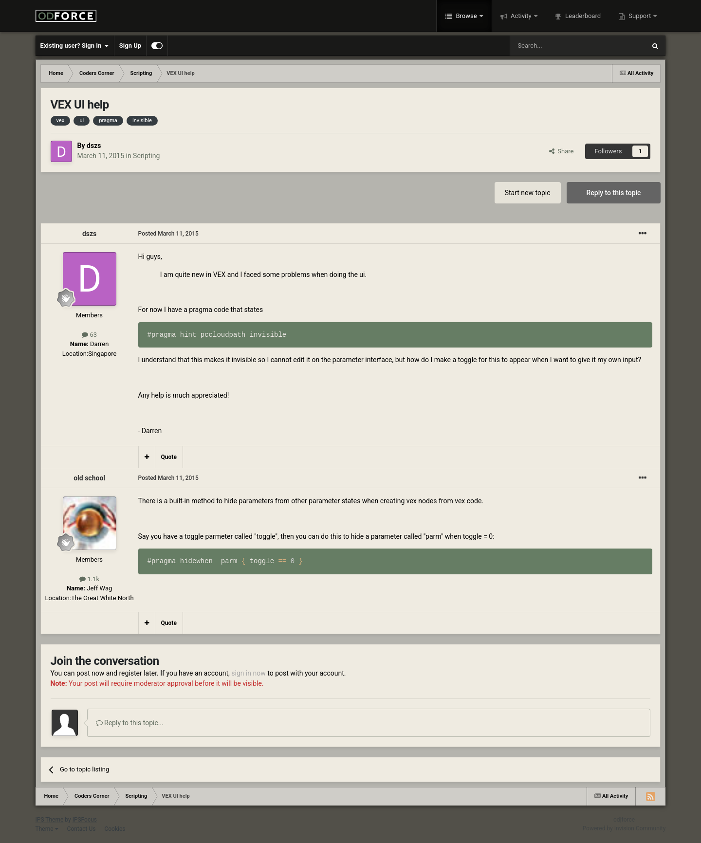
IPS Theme (50, 819)
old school (89, 478)
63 (89, 334)
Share (561, 151)
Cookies (114, 828)
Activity (521, 15)
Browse (466, 15)
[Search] (554, 46)
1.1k (89, 579)
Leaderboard (582, 15)
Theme (47, 828)
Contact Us (81, 828)
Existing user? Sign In (74, 46)
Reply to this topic (614, 193)
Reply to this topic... (130, 723)
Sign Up (130, 45)
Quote (169, 457)
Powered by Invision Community (624, 828)
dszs (94, 145)
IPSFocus (85, 819)
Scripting (146, 156)
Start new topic (528, 193)
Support (639, 15)
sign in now (248, 673)
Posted (168, 233)
